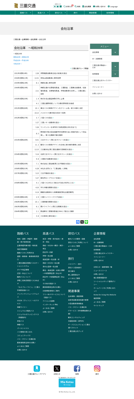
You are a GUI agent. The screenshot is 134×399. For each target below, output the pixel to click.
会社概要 (87, 6)
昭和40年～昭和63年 (21, 57)
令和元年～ (17, 63)
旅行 (75, 12)
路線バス (25, 13)
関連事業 (93, 12)
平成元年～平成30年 (21, 60)
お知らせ (69, 6)
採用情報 (110, 12)
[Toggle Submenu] (115, 52)
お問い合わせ (100, 6)
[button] (30, 13)
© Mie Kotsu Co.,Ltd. (67, 391)
